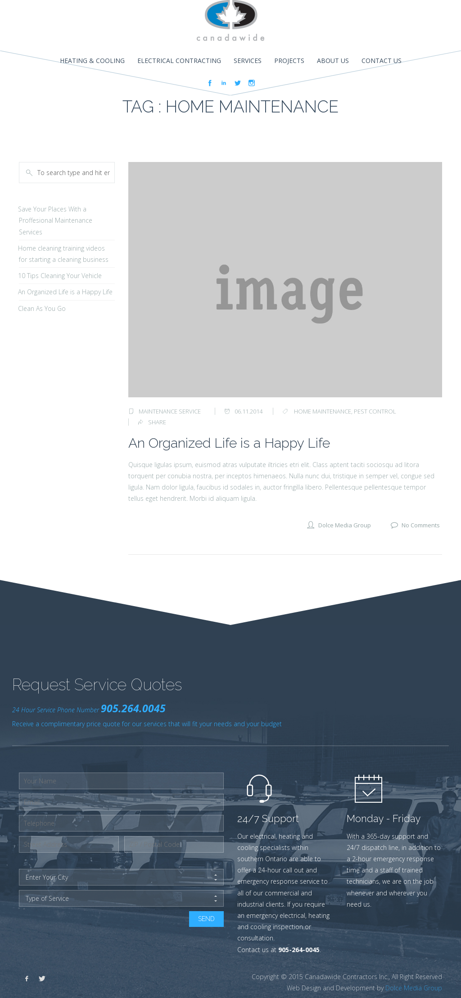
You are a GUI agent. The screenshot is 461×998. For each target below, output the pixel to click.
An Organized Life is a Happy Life (229, 443)
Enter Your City (121, 877)
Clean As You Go (42, 308)
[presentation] (87, 928)
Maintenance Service (170, 411)
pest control (375, 411)
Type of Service (121, 898)
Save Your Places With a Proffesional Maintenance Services (55, 220)
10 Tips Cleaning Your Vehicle (60, 275)
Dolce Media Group (413, 988)
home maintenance (322, 411)
